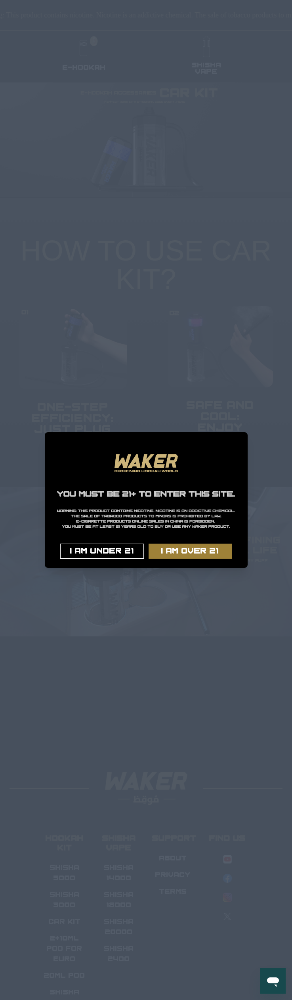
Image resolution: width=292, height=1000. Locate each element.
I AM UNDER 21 (102, 551)
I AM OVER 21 (190, 551)
